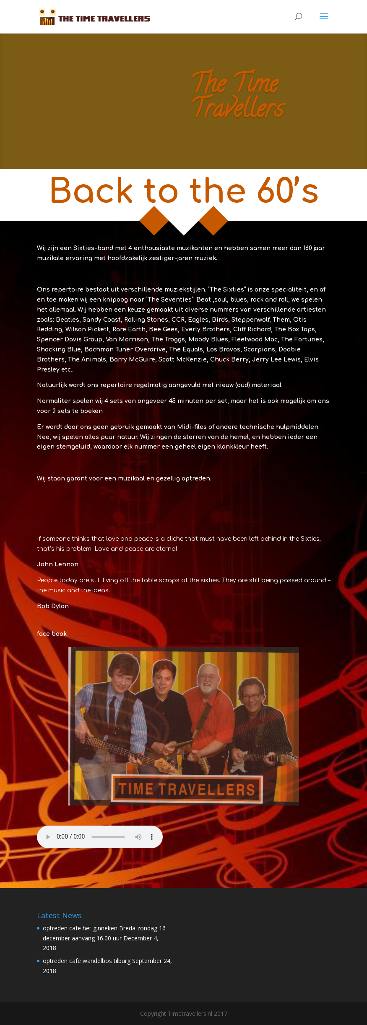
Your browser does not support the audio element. (100, 837)
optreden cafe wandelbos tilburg (86, 961)
